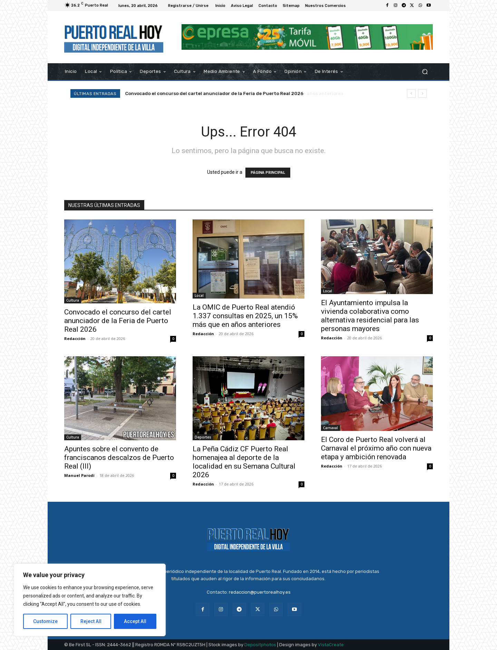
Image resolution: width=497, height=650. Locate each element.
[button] (425, 71)
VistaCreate (331, 644)
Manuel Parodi (79, 475)
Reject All (90, 621)
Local (199, 295)
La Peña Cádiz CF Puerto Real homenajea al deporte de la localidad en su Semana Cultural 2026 (244, 462)
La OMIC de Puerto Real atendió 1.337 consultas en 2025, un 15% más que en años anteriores (231, 93)
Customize (45, 621)
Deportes (203, 437)
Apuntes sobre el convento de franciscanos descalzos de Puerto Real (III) (119, 457)
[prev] (411, 93)
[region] (90, 600)
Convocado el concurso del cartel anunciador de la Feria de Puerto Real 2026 (117, 320)
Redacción (75, 338)
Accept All (135, 621)
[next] (422, 93)
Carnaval (330, 427)
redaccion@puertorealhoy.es (260, 592)
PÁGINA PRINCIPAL (268, 172)
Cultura (72, 300)
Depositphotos (260, 644)
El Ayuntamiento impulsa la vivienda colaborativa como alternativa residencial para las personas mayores (370, 316)
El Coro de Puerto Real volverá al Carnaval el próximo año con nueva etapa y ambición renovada (376, 448)
